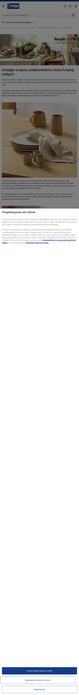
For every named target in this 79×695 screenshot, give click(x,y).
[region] (39, 451)
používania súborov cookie (36, 243)
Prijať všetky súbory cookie (39, 671)
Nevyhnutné (39, 689)
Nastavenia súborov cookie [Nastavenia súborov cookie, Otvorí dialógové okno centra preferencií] (37, 680)
